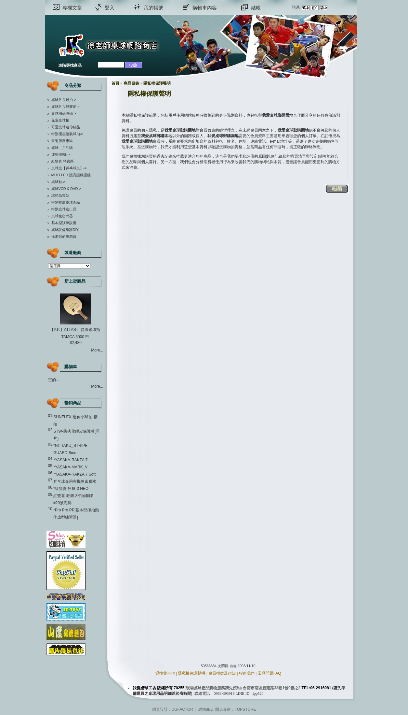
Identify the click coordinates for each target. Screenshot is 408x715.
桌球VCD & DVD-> (66, 189)
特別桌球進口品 (63, 209)
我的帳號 (153, 7)
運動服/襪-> (60, 154)
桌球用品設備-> (63, 113)
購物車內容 (204, 7)
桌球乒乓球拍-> (63, 100)
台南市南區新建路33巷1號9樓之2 (271, 688)
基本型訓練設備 (63, 223)
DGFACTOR (182, 709)
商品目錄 (131, 83)
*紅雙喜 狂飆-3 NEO (70, 488)
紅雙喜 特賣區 (62, 161)
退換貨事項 (165, 673)
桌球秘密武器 (62, 216)
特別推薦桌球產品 (65, 202)
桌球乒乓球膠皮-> (65, 106)
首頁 (115, 83)
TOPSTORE (245, 709)
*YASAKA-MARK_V (70, 467)
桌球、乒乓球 (62, 148)
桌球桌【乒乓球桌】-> (69, 168)
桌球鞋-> (58, 182)
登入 (109, 7)
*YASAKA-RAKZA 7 (70, 460)
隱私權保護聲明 (157, 83)
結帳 (256, 7)
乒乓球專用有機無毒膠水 (74, 481)
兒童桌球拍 (60, 120)
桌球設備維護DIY (65, 230)
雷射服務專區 (62, 141)
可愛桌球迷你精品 (65, 127)
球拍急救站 (60, 195)
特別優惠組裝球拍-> (67, 134)
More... (97, 350)
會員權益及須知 (222, 673)
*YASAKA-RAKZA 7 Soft (74, 474)
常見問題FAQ (269, 673)
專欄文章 (72, 7)
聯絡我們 (247, 673)
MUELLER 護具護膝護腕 (71, 175)
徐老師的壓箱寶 (63, 236)
